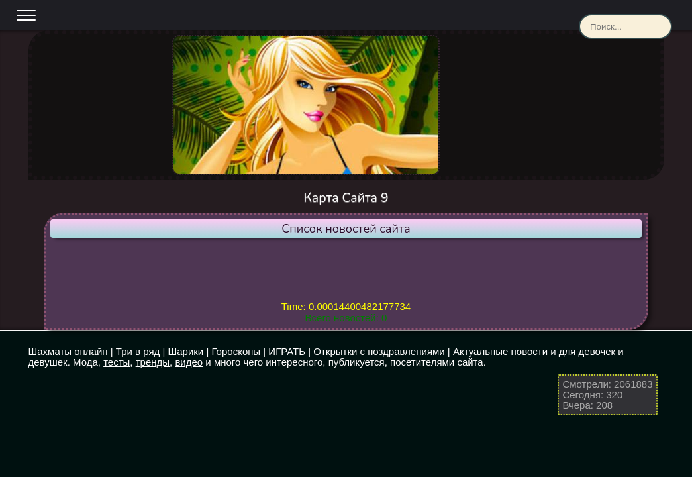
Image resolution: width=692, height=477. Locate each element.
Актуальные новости (500, 351)
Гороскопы (236, 351)
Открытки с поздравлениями (378, 351)
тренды (153, 362)
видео (189, 362)
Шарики (186, 351)
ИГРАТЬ (286, 351)
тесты (116, 362)
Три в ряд (138, 351)
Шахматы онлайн (68, 351)
